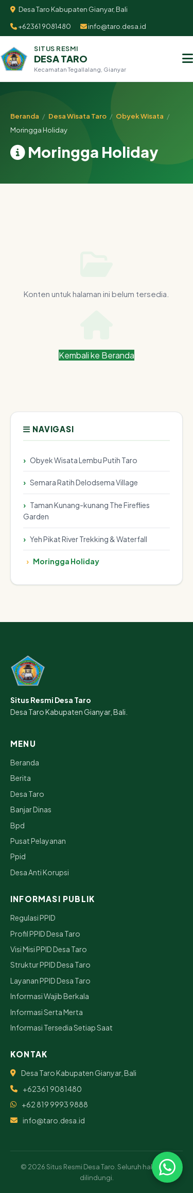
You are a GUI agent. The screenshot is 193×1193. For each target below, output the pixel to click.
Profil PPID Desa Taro (45, 933)
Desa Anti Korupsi (39, 872)
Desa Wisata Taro (77, 116)
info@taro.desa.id (113, 26)
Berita (20, 777)
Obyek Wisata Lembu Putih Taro (83, 460)
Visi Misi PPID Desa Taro (48, 949)
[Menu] (187, 59)
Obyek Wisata (140, 116)
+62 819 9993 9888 (55, 1104)
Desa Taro (27, 793)
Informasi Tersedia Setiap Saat (61, 1027)
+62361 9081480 (40, 26)
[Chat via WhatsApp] (167, 1167)
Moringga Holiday (66, 561)
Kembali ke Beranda (96, 335)
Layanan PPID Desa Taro (50, 980)
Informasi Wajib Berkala (49, 996)
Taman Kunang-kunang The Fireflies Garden (86, 510)
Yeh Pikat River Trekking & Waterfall (88, 539)
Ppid (18, 856)
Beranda (24, 116)
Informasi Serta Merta (46, 1012)
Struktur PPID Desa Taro (50, 964)
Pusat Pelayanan (38, 840)
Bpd (17, 825)
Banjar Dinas (30, 809)
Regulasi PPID (33, 917)
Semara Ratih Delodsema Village (84, 482)
